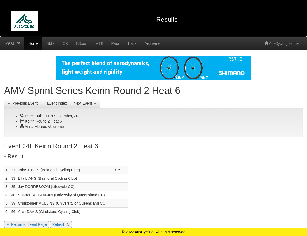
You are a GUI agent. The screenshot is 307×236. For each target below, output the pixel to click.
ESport (81, 43)
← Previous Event (23, 103)
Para (115, 43)
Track (131, 43)
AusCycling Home (281, 43)
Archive (152, 43)
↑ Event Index (55, 103)
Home (33, 43)
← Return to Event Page (26, 224)
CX (65, 43)
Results (12, 43)
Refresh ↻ (61, 224)
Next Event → (85, 103)
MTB (99, 43)
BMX (50, 43)
